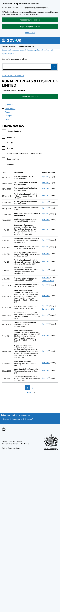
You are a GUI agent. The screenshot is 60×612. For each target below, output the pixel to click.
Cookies (12, 441)
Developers (25, 444)
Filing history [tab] (10, 108)
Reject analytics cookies (30, 26)
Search (54, 67)
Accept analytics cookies (30, 20)
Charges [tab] (8, 115)
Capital (7, 143)
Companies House (14, 448)
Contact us (21, 441)
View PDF (45, 177)
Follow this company (30, 96)
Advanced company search (13, 75)
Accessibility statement (10, 444)
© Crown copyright (51, 449)
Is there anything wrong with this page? (17, 419)
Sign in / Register (8, 53)
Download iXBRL (48, 281)
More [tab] (7, 119)
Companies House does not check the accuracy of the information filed (27, 50)
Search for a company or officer (15, 59)
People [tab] (7, 112)
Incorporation (10, 159)
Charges (8, 148)
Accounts (8, 137)
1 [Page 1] (27, 387)
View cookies (30, 32)
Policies (4, 441)
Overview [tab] (8, 105)
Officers (8, 164)
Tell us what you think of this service (15, 415)
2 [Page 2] (32, 387)
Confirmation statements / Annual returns (22, 153)
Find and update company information (18, 46)
